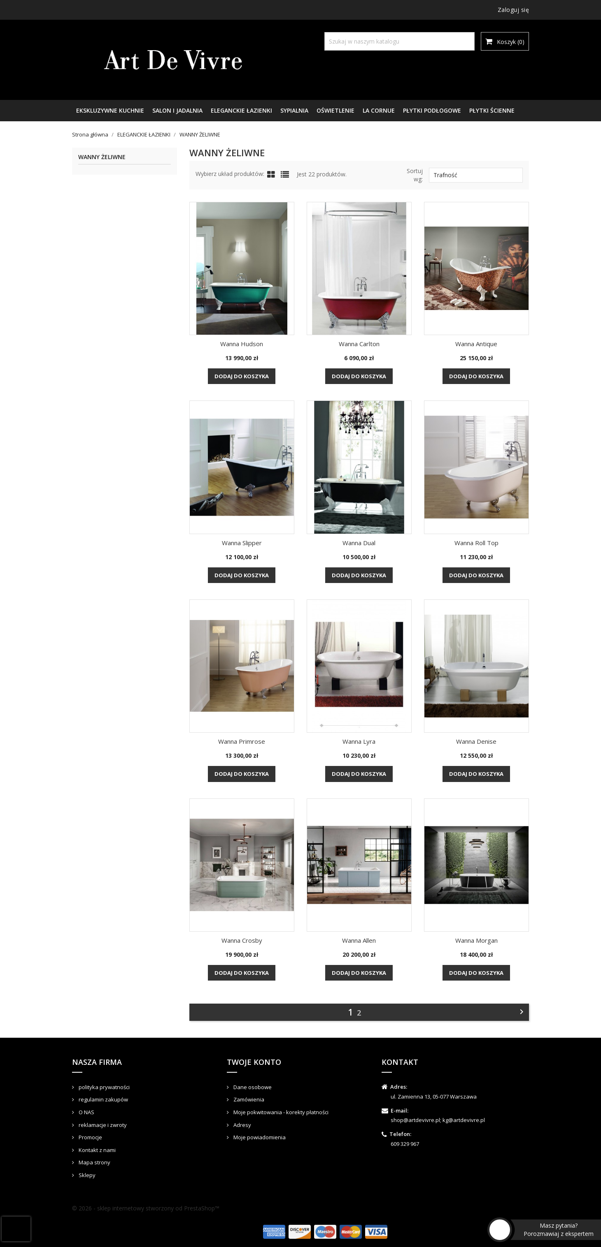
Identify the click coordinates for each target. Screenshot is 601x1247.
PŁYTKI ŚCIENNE (492, 110)
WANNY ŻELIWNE (102, 157)
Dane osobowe (252, 1087)
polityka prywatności (103, 1087)
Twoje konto (254, 1062)
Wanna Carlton (359, 344)
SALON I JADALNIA (177, 110)
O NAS (85, 1112)
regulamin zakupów (102, 1099)
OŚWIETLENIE (335, 110)
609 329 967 (405, 1144)
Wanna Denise (476, 741)
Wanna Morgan (476, 940)
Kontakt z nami (96, 1150)
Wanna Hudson (241, 344)
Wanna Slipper (242, 543)
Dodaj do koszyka (241, 376)
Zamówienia (248, 1099)
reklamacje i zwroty (102, 1125)
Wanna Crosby (241, 940)
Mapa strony (93, 1162)
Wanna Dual (358, 543)
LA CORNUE (379, 110)
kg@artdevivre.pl (464, 1120)
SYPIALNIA (294, 110)
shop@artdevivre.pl (415, 1120)
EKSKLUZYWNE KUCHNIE (110, 110)
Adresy (241, 1125)
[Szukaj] (399, 41)
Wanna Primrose (241, 741)
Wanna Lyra (358, 741)
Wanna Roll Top (476, 543)
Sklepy (86, 1175)
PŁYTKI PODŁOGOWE (432, 110)
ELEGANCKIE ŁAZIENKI (241, 110)
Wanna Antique (476, 344)
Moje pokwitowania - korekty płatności (280, 1112)
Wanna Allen (359, 940)
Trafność (475, 175)
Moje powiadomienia (259, 1137)
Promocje (89, 1137)
